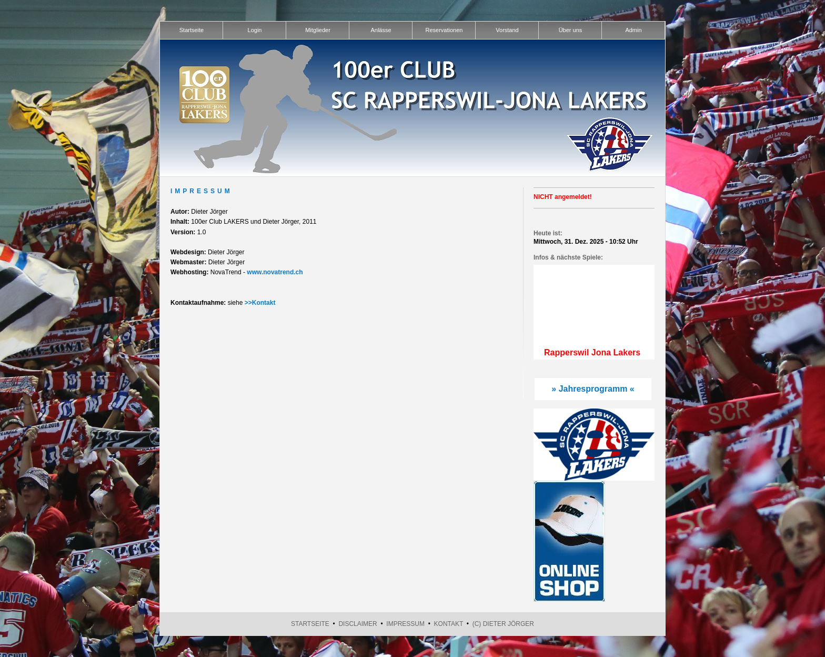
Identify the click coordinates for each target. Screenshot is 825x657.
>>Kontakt (260, 302)
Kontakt (449, 624)
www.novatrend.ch (275, 272)
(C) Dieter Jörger (503, 624)
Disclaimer (357, 624)
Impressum (405, 624)
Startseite (310, 624)
